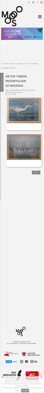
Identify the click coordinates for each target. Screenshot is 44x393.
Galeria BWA (21, 64)
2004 (28, 64)
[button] (29, 2)
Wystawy (5, 64)
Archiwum (13, 64)
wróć (36, 172)
